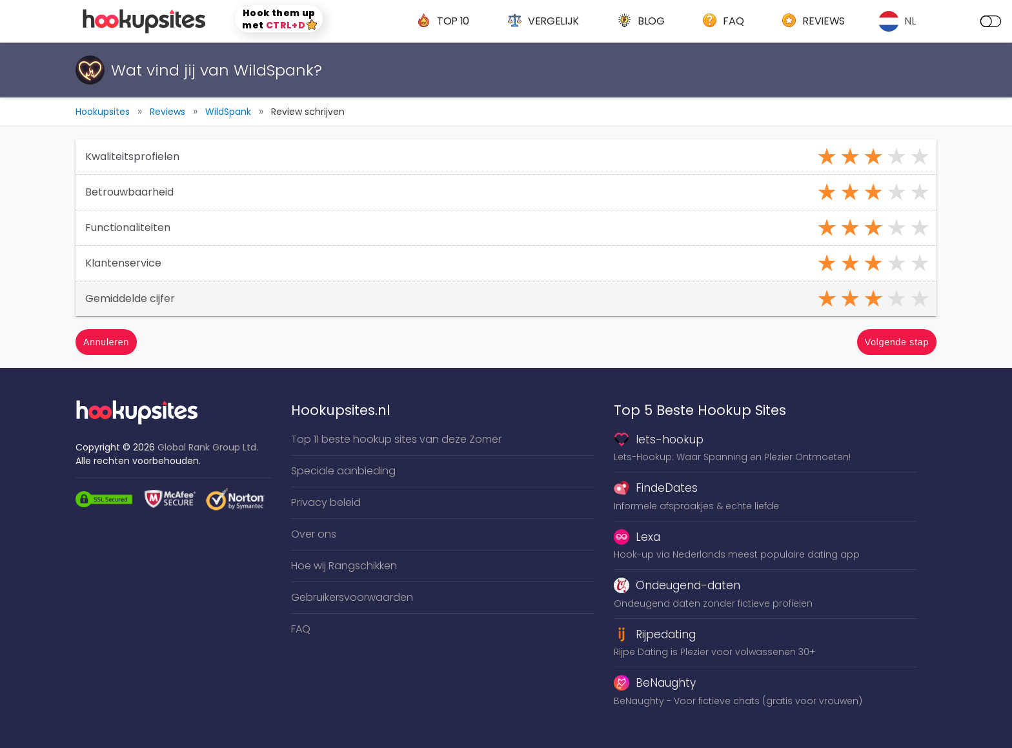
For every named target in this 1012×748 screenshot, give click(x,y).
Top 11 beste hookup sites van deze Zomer (396, 439)
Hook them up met (279, 19)
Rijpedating (655, 634)
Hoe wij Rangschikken (344, 565)
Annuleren (106, 342)
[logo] (145, 21)
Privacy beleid (326, 502)
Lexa (637, 537)
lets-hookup (658, 439)
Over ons (313, 534)
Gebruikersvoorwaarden (352, 597)
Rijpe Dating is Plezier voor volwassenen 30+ (714, 651)
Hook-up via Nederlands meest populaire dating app (737, 554)
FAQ (300, 629)
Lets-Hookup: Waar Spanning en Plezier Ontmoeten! (732, 456)
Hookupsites (103, 111)
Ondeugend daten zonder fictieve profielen (713, 603)
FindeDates (656, 488)
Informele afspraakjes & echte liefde (696, 506)
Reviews (167, 111)
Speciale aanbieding (343, 470)
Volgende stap (897, 342)
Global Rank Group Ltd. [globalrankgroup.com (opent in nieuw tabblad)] (207, 447)
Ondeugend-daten (677, 585)
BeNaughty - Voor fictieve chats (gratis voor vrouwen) (738, 700)
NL (910, 21)
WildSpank (228, 111)
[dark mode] (990, 21)
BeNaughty (655, 683)
